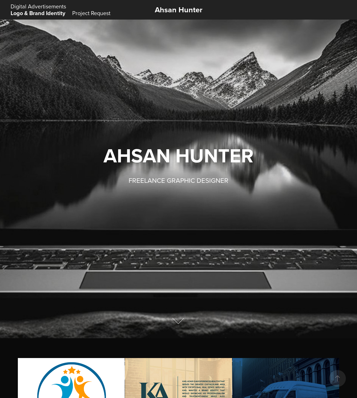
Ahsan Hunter (178, 9)
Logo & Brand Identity (38, 13)
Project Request (91, 13)
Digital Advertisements (38, 6)
